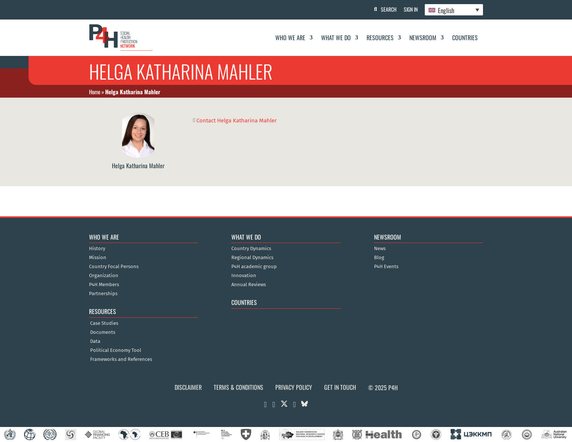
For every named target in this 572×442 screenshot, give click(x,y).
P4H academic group (254, 266)
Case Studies (104, 323)
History (97, 248)
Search (387, 9)
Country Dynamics (251, 248)
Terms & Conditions (238, 387)
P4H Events (386, 266)
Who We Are (290, 37)
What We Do (336, 37)
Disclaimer (188, 387)
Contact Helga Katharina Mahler (236, 120)
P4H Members (104, 284)
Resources (380, 37)
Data (95, 341)
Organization (103, 275)
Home (94, 91)
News (380, 248)
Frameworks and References (121, 359)
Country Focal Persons (114, 266)
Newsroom (422, 37)
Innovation (243, 275)
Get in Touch (340, 387)
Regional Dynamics (252, 257)
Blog (379, 257)
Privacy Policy (293, 387)
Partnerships (103, 293)
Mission (97, 257)
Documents (102, 332)
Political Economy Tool (115, 350)
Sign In (410, 9)
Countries (465, 37)
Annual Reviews (248, 284)
